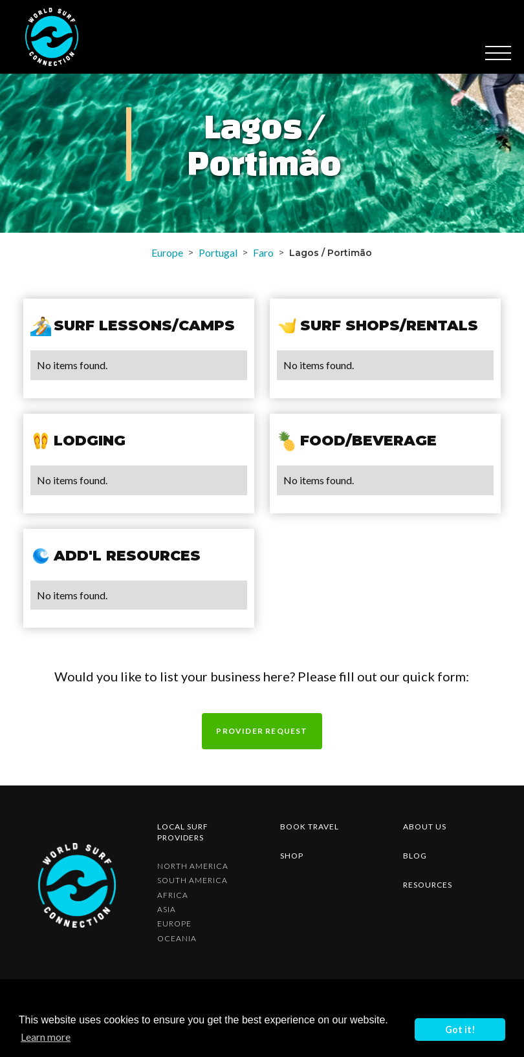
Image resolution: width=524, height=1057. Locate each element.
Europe (167, 252)
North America (192, 866)
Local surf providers (182, 832)
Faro (263, 252)
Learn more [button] (46, 1036)
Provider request (261, 731)
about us (424, 826)
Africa (172, 895)
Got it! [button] (460, 1029)
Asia (166, 909)
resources (427, 885)
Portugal (218, 252)
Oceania (177, 938)
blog (415, 855)
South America (192, 880)
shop (291, 855)
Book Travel (309, 826)
